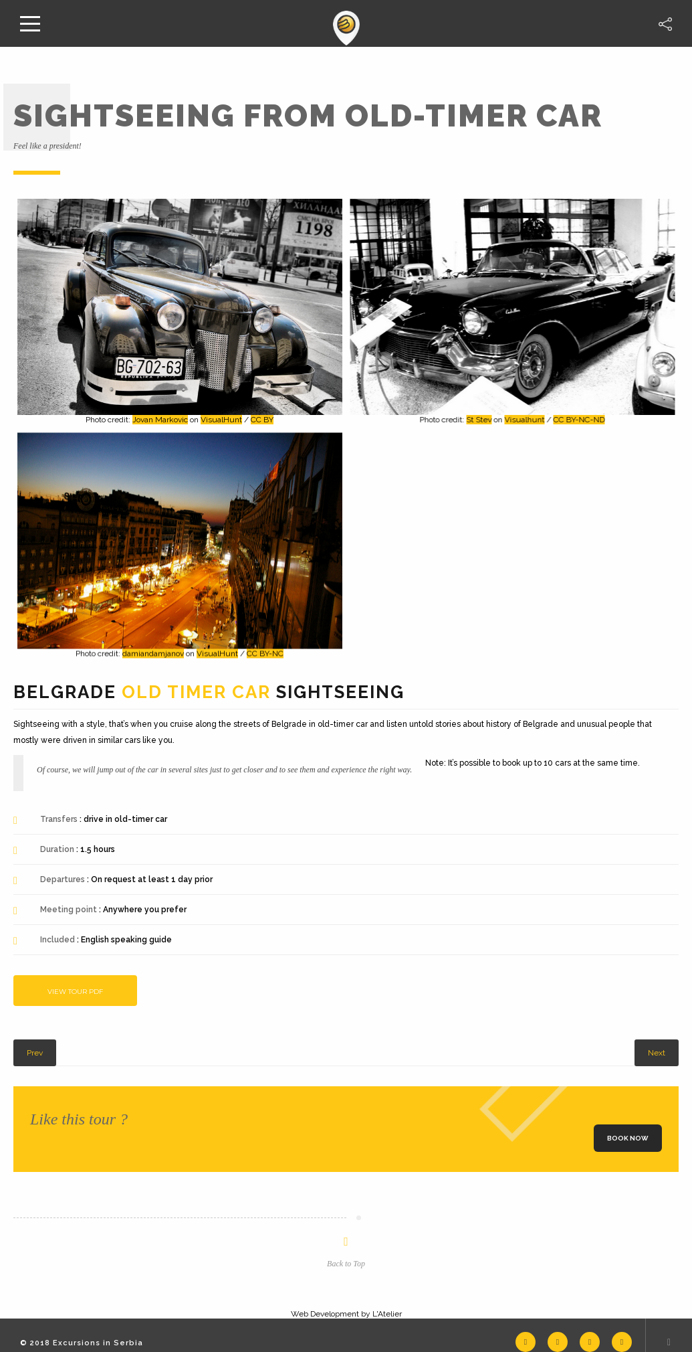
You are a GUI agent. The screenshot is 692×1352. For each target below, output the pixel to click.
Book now (628, 1138)
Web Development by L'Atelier (346, 1314)
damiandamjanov (153, 652)
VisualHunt (221, 419)
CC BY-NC (265, 652)
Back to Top (346, 1263)
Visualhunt (523, 419)
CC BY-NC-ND (577, 419)
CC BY (262, 419)
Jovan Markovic (160, 419)
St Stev (477, 419)
